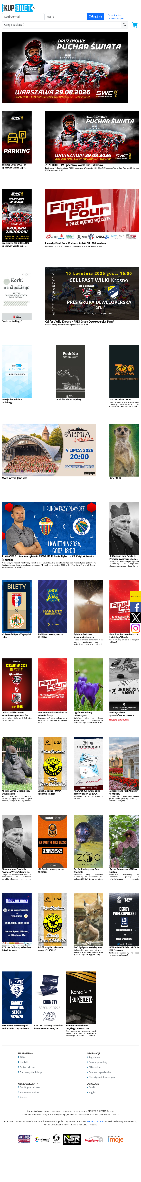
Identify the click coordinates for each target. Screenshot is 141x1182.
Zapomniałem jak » (116, 18)
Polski (92, 1087)
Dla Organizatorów (30, 1087)
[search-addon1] (61, 24)
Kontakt (24, 1062)
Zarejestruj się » (114, 15)
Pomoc (24, 1097)
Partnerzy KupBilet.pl (31, 1072)
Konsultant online (29, 1092)
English (92, 1092)
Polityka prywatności (100, 1072)
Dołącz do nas (27, 1067)
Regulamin (94, 1057)
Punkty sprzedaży (98, 1062)
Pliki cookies (95, 1067)
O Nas (23, 1057)
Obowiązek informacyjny (102, 1077)
